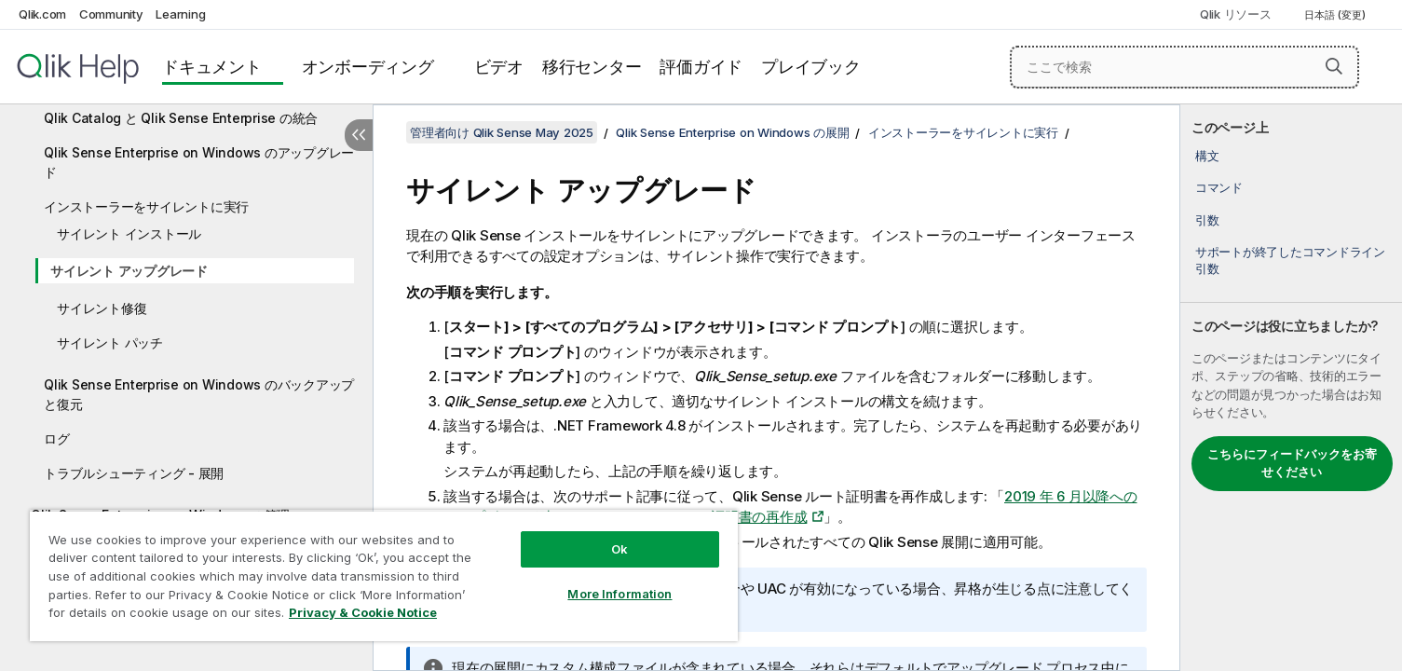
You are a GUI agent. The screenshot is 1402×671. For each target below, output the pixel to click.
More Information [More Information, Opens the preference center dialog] (619, 593)
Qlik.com (42, 14)
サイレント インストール (129, 233)
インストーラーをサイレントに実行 (146, 206)
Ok (619, 548)
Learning (180, 14)
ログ (57, 438)
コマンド (1219, 187)
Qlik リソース (1236, 14)
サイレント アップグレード (129, 271)
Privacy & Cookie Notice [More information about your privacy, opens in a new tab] (363, 612)
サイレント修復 (101, 308)
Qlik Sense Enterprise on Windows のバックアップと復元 (199, 394)
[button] (1334, 66)
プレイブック (811, 66)
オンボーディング (368, 66)
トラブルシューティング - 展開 (134, 473)
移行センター (592, 66)
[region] (384, 575)
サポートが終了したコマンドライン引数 (1290, 260)
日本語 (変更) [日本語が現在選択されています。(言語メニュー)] (1336, 14)
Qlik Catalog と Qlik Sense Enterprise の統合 (181, 118)
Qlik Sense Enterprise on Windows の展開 (732, 132)
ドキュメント (212, 66)
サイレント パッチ (110, 342)
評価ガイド (701, 66)
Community (111, 14)
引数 (1207, 219)
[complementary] (1291, 387)
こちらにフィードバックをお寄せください (1292, 463)
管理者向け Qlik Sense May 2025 (501, 132)
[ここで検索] (1184, 67)
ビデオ (499, 66)
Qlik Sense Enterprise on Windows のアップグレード (199, 162)
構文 (1207, 155)
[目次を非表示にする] (359, 135)
